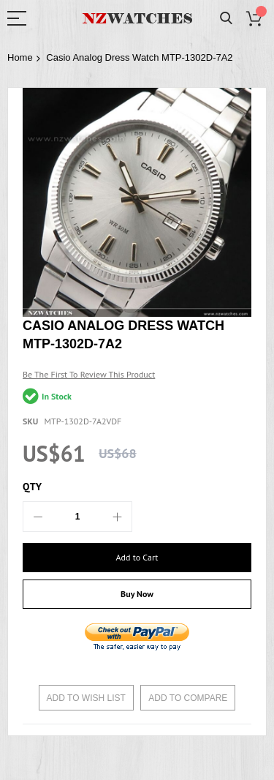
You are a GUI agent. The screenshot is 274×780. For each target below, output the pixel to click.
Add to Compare (187, 698)
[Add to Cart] (137, 557)
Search (226, 18)
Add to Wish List (86, 698)
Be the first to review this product (89, 374)
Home (20, 57)
